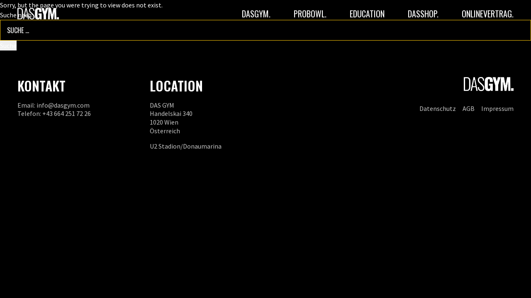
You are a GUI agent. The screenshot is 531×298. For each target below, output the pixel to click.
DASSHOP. (423, 13)
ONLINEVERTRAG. (488, 13)
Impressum (497, 108)
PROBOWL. (310, 13)
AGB (469, 108)
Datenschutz (437, 108)
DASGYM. (256, 13)
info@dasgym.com (63, 105)
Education (367, 13)
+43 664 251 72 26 (66, 113)
